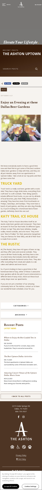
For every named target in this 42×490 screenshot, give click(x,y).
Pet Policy (21, 459)
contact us (29, 286)
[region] (21, 480)
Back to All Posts (21, 396)
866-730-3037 (38, 4)
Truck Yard (5, 189)
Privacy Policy (21, 455)
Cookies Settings (30, 486)
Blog (4, 89)
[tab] (21, 305)
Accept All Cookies (10, 486)
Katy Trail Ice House (12, 221)
